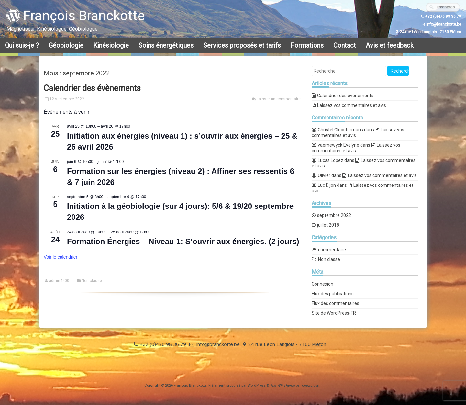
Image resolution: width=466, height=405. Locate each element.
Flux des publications (333, 293)
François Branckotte (75, 16)
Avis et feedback (390, 45)
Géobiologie (66, 45)
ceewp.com (311, 385)
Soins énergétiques (166, 45)
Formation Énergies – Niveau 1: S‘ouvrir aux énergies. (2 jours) (183, 241)
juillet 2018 (328, 225)
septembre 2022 (334, 215)
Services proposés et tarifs (242, 45)
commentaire (332, 249)
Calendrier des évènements (92, 88)
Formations (307, 45)
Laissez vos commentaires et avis (351, 105)
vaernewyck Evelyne (338, 145)
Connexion (322, 284)
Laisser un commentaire (279, 99)
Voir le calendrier (60, 257)
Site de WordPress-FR (334, 313)
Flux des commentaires (335, 303)
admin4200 (59, 280)
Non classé (92, 280)
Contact (344, 45)
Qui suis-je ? (22, 45)
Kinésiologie (111, 45)
